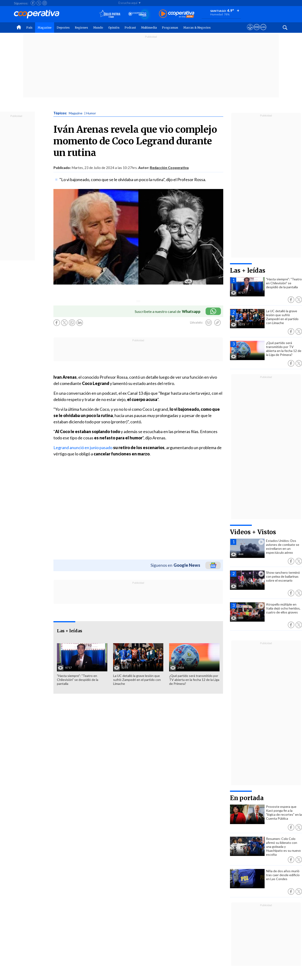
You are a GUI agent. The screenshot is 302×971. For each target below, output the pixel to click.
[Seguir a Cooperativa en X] (38, 3)
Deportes (63, 27)
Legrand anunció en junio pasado (82, 447)
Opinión (113, 27)
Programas (170, 27)
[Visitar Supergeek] (263, 31)
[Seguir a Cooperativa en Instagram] (44, 3)
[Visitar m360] (256, 31)
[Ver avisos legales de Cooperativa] (250, 31)
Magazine (45, 27)
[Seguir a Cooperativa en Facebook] (33, 3)
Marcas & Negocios (197, 27)
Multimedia (149, 27)
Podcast (130, 27)
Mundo (98, 27)
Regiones (81, 27)
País (29, 27)
